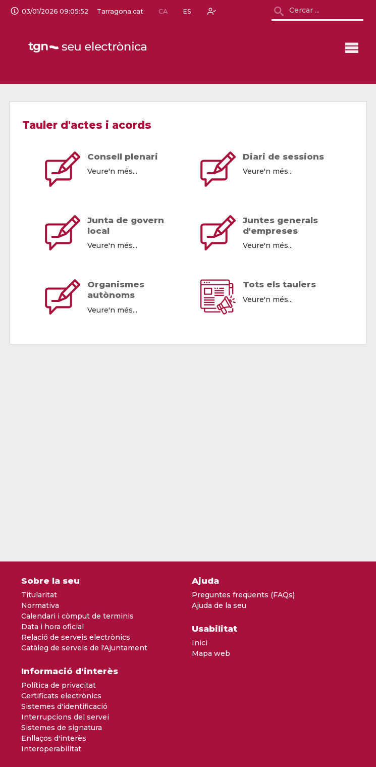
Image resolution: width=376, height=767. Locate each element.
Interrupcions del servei (65, 717)
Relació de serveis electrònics (75, 637)
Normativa (40, 605)
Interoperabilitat (51, 748)
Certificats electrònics (61, 695)
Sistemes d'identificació (64, 706)
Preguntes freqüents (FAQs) (243, 594)
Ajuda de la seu (219, 605)
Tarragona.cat (120, 12)
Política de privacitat (58, 685)
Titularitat (39, 594)
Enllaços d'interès (53, 738)
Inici (199, 642)
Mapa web (211, 653)
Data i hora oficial (52, 626)
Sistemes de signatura (61, 727)
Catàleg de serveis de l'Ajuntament (84, 647)
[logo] (88, 47)
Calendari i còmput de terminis (77, 616)
